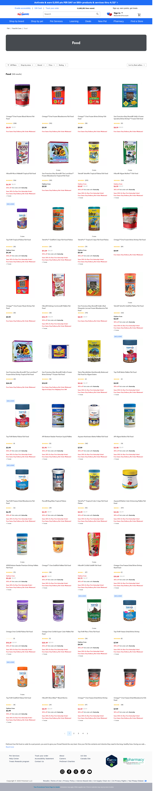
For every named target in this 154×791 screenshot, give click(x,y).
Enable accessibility (23, 8)
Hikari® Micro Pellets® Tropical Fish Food (21, 173)
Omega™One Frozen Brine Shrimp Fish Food (130, 240)
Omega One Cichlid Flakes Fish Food (19, 632)
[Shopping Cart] (142, 15)
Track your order (52, 8)
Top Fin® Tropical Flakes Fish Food (18, 240)
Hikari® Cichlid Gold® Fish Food (89, 565)
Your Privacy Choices (137, 781)
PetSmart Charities (67, 761)
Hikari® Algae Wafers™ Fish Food (126, 173)
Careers (62, 759)
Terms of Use (56, 781)
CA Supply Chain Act (102, 781)
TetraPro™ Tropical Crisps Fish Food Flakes (93, 240)
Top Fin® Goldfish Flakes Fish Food (18, 698)
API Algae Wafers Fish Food (123, 437)
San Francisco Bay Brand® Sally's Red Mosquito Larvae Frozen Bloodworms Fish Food (93, 308)
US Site (84, 756)
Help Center (14, 759)
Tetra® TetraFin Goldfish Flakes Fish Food (129, 306)
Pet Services (14, 756)
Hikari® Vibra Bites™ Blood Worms (54, 698)
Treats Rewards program (19, 761)
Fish (8, 28)
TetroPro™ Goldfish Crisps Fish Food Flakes (57, 240)
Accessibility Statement (44, 759)
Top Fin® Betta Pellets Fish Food (125, 372)
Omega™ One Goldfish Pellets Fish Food (56, 565)
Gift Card (38, 8)
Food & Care (16, 28)
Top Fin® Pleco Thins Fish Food (89, 632)
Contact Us (39, 761)
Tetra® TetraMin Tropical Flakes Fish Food (93, 173)
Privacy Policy (69, 781)
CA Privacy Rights (119, 781)
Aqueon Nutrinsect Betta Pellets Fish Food (93, 437)
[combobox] (71, 14)
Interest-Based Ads (84, 781)
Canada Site (86, 759)
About (61, 756)
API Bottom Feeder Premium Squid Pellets (57, 437)
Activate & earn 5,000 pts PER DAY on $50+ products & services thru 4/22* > (76, 2)
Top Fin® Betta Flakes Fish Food (17, 437)
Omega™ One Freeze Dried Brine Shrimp (92, 698)
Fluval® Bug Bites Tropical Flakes (54, 501)
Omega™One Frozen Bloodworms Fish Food (58, 116)
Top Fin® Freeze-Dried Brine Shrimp (126, 632)
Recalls (46, 781)
